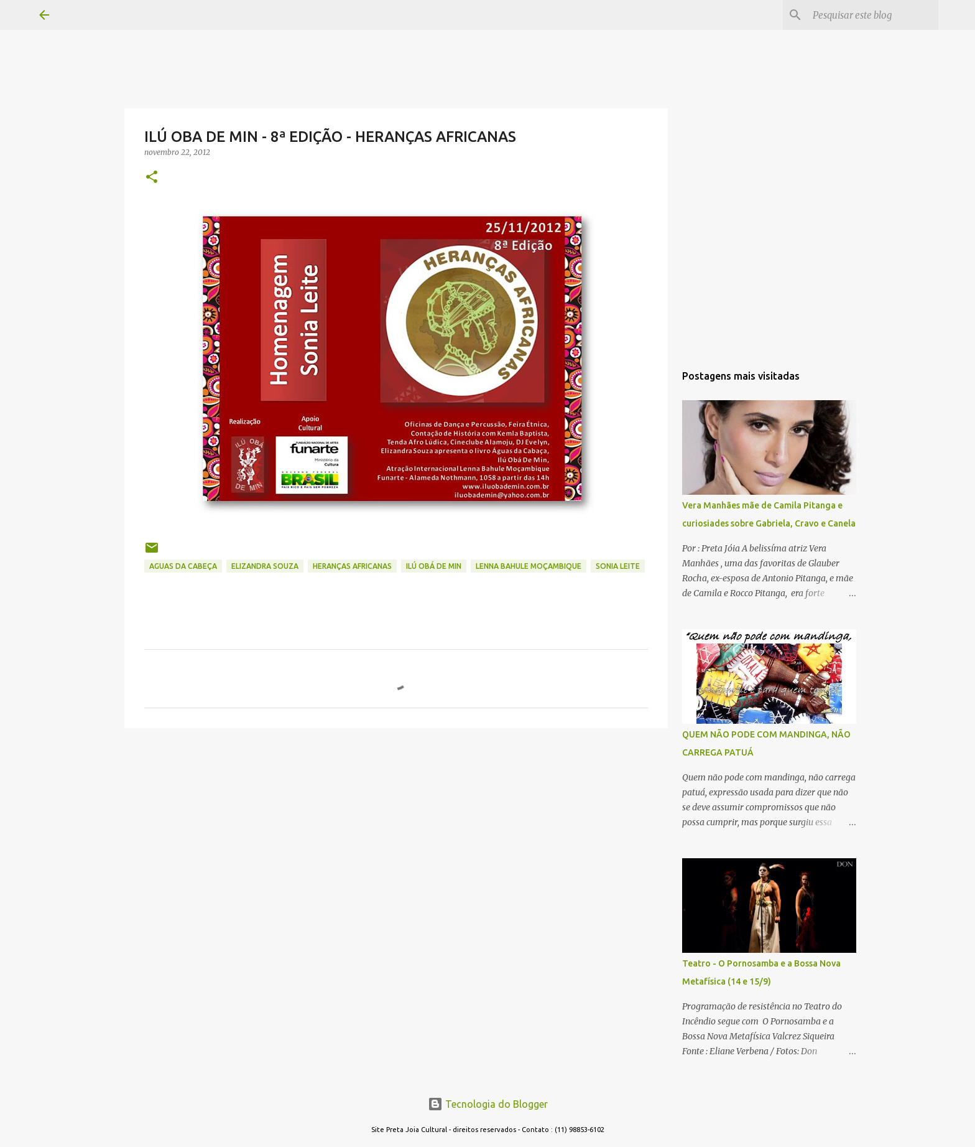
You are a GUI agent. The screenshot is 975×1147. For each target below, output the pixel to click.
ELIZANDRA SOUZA (264, 566)
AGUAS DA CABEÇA (183, 566)
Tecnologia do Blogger (488, 1104)
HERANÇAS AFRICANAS (352, 566)
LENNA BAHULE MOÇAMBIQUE (528, 566)
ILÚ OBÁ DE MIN (433, 566)
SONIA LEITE (618, 566)
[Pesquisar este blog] (873, 15)
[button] (151, 177)
